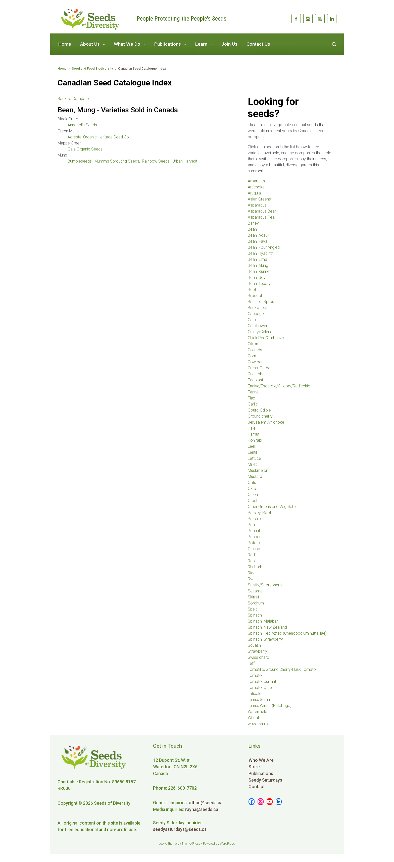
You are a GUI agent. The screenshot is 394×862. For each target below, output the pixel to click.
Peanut (254, 530)
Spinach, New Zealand (267, 627)
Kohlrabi (255, 440)
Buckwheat (257, 307)
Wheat (253, 717)
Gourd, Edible (259, 410)
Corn (252, 355)
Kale (252, 428)
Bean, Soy (257, 277)
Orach (253, 500)
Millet (252, 464)
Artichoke (256, 187)
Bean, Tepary (259, 283)
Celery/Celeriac (261, 331)
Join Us (229, 44)
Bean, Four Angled (264, 247)
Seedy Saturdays (265, 780)
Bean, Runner (259, 271)
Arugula (254, 193)
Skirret (253, 597)
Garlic (253, 404)
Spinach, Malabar (263, 621)
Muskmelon (258, 470)
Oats (252, 482)
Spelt (252, 609)
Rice (252, 573)
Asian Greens (259, 199)
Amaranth (256, 181)
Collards (255, 349)
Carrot (253, 319)
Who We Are (261, 760)
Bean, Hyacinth (261, 253)
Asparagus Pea (261, 217)
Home (64, 44)
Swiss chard (258, 657)
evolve (163, 843)
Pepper (254, 536)
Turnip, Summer (261, 699)
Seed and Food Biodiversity (92, 68)
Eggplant (255, 380)
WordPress (227, 843)
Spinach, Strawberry (265, 639)
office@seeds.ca (205, 802)
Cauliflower (257, 325)
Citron (253, 343)
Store (254, 766)
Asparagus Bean (262, 211)
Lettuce (254, 458)
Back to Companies (75, 98)
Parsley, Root (259, 512)
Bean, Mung (258, 265)
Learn (201, 44)
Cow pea (256, 362)
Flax (251, 398)
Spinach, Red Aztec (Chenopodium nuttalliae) (287, 633)
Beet (252, 289)
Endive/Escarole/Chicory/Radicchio (279, 386)
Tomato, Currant (262, 681)
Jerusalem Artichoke (266, 422)
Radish (254, 554)
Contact (257, 786)
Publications (167, 44)
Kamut (253, 434)
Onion (253, 494)
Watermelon (258, 711)
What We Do (127, 44)
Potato (254, 542)
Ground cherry (260, 416)
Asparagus (257, 205)
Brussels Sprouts (262, 301)
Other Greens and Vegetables (274, 506)
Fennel (253, 392)
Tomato (255, 675)
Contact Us (258, 44)
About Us (90, 44)
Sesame (255, 591)
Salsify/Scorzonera (265, 585)
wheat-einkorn (260, 723)
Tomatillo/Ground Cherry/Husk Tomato (282, 669)
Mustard (255, 476)
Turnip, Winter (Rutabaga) (269, 705)
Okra (252, 488)
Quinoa (254, 548)
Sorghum (256, 603)
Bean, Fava (257, 241)
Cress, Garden (260, 368)
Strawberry (257, 651)
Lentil (252, 452)
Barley (253, 223)
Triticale (254, 693)
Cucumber (257, 374)
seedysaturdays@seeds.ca (180, 829)
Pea (251, 524)
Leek (252, 446)
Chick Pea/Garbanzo (266, 337)
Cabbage (256, 313)
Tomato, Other (260, 687)
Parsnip (254, 518)
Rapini (253, 561)
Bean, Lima (257, 259)
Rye (251, 579)
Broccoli (255, 295)
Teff (251, 663)
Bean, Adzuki (259, 235)
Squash (254, 645)
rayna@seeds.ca (201, 809)
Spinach (255, 615)
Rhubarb (255, 567)
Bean (252, 229)
